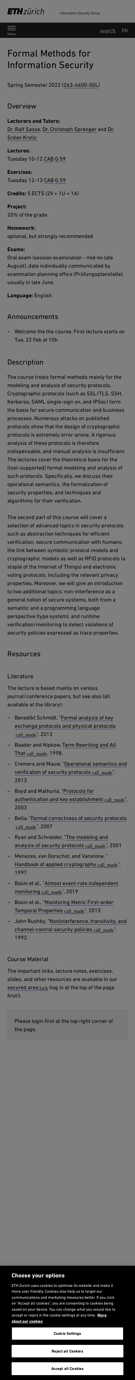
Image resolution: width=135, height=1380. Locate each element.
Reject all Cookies (67, 1351)
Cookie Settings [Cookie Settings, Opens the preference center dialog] (67, 1333)
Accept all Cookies (67, 1368)
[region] (67, 1323)
